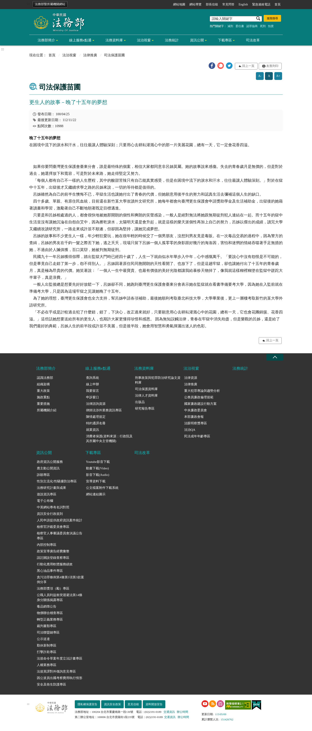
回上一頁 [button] (248, 66)
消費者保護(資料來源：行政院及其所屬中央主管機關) (109, 438)
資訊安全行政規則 (50, 513)
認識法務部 (45, 377)
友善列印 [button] (272, 66)
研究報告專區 (144, 408)
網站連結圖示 (96, 494)
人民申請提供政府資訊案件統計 (59, 520)
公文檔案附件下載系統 (102, 487)
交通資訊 (169, 711)
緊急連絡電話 (261, 4)
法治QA (189, 429)
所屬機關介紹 (46, 410)
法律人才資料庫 (146, 395)
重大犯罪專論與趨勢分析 (202, 390)
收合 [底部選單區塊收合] (274, 357)
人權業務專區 (46, 665)
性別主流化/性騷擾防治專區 (57, 481)
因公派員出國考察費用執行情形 (59, 678)
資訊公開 (197, 40)
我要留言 (92, 390)
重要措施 (43, 403)
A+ (278, 76)
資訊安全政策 (112, 704)
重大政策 (43, 390)
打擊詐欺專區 (46, 652)
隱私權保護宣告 (87, 704)
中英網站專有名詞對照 (53, 507)
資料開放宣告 (154, 704)
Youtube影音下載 (98, 462)
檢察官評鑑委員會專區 (53, 526)
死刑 (263, 26)
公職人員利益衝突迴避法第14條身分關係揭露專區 (59, 597)
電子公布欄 (45, 500)
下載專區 (225, 40)
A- (260, 76)
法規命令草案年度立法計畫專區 (59, 658)
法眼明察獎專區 (195, 423)
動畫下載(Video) (97, 468)
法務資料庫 (114, 40)
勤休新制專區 (46, 645)
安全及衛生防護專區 (51, 684)
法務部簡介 (46, 40)
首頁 (278, 4)
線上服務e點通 (80, 40)
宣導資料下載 (96, 481)
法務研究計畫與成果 (51, 487)
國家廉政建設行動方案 (200, 403)
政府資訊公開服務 (50, 462)
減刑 (230, 26)
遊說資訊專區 (46, 494)
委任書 (240, 26)
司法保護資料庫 (146, 389)
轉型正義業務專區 (50, 619)
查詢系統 (92, 377)
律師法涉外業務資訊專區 (104, 410)
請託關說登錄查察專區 (53, 557)
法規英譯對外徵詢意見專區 (56, 671)
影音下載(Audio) (97, 475)
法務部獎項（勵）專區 (53, 588)
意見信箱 (133, 704)
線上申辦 (92, 384)
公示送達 (43, 639)
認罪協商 (252, 26)
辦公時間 (182, 711)
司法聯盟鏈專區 (48, 632)
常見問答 (228, 4)
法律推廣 (90, 55)
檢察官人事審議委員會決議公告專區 (59, 536)
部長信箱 (212, 4)
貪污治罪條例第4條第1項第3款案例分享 (60, 579)
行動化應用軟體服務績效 (55, 564)
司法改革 (253, 40)
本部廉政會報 (194, 416)
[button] (212, 65)
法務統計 (172, 40)
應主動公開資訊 (48, 468)
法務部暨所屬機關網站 (50, 4)
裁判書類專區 (46, 626)
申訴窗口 (92, 397)
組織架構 (43, 384)
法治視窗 (144, 40)
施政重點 (43, 397)
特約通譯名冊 (96, 423)
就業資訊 (92, 429)
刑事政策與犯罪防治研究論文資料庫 (157, 380)
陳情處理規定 (96, 416)
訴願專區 (43, 475)
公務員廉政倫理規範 (198, 397)
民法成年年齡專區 (197, 436)
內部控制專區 (46, 544)
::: (28, 3)
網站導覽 (195, 4)
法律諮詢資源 (96, 403)
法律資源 (190, 377)
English (243, 4)
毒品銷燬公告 (46, 606)
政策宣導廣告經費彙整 (53, 551)
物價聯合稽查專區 (50, 613)
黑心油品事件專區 (50, 570)
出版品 (140, 402)
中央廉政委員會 (195, 410)
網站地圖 (179, 4)
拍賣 (271, 26)
